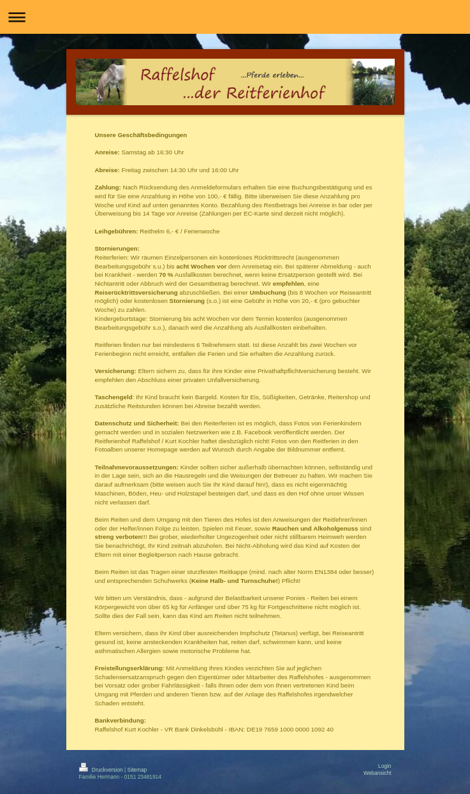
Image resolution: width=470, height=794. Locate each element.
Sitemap (137, 770)
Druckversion (102, 770)
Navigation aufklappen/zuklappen (235, 17)
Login (385, 766)
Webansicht (378, 773)
